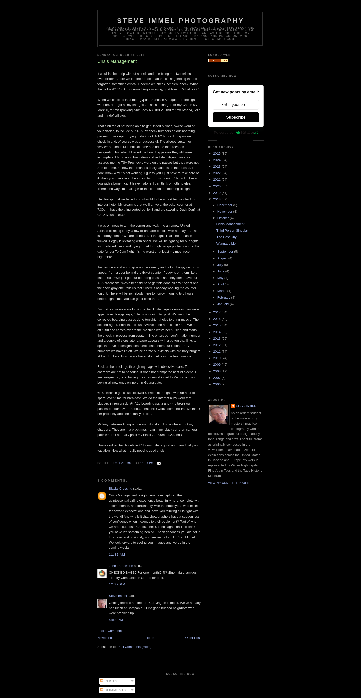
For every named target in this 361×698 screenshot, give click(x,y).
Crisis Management (230, 224)
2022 (217, 173)
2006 (217, 384)
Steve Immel (118, 596)
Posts (108, 681)
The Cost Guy (226, 237)
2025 (217, 153)
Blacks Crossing (120, 488)
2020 (217, 186)
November (225, 211)
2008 (217, 371)
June (221, 271)
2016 (217, 319)
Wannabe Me (226, 243)
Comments (113, 690)
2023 (217, 166)
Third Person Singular (232, 230)
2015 (217, 325)
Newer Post (105, 638)
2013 (217, 338)
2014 (217, 332)
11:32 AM (117, 554)
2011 (217, 351)
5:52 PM (116, 620)
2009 (217, 364)
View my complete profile (230, 483)
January (223, 304)
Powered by (236, 132)
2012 (217, 345)
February (224, 297)
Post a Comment (109, 631)
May (220, 278)
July (220, 265)
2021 (217, 179)
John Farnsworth (121, 566)
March (222, 291)
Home (150, 638)
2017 (217, 312)
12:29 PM (117, 584)
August (222, 258)
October (223, 218)
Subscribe (235, 117)
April (221, 284)
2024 (217, 160)
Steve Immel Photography (180, 20)
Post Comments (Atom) (135, 647)
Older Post (193, 638)
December (225, 205)
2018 (217, 199)
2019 (217, 193)
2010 (217, 358)
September (225, 251)
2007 (217, 378)
